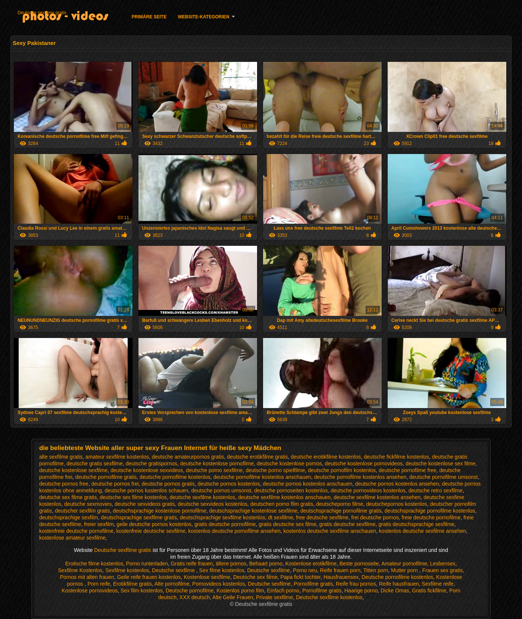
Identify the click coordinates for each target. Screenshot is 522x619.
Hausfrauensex (340, 577)
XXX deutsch (195, 597)
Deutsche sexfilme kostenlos (329, 597)
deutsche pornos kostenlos (229, 484)
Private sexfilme (274, 597)
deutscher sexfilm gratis (82, 511)
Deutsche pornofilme (190, 591)
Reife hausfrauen (399, 584)
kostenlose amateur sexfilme (72, 538)
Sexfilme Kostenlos (80, 570)
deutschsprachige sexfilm (68, 517)
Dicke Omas (395, 591)
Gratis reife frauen (192, 564)
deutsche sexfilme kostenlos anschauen (284, 497)
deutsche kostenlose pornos (289, 463)
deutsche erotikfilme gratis (257, 457)
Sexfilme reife (438, 584)
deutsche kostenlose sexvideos (146, 470)
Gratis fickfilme (429, 591)
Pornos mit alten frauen (87, 577)
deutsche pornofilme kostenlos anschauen (262, 477)
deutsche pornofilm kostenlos (342, 470)
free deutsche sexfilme (322, 517)
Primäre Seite (149, 16)
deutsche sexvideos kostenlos (212, 504)
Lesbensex (442, 564)
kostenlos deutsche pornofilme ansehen (234, 531)
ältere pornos (231, 564)
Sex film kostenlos (141, 591)
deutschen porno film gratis (281, 504)
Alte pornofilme (172, 584)
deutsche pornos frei (115, 484)
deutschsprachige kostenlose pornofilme (159, 511)
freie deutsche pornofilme (431, 517)
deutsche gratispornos (151, 463)
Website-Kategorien (203, 16)
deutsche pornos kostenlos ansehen (397, 484)
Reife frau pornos (356, 584)
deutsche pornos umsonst (221, 490)
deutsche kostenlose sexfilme (73, 470)
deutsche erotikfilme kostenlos (326, 457)
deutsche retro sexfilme (436, 490)
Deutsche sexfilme (174, 570)
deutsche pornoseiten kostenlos (291, 490)
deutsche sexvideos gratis (145, 504)
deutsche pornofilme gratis (106, 477)
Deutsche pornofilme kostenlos (397, 577)
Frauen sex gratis (442, 570)
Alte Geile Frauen (233, 597)
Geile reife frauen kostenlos (149, 577)
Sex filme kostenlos (221, 570)
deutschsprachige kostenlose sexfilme (253, 511)
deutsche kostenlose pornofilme (217, 463)
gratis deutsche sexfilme (347, 524)
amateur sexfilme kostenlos (117, 457)
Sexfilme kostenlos (127, 570)
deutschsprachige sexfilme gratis (139, 517)
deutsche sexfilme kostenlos (202, 497)
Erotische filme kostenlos (94, 564)
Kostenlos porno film (240, 591)
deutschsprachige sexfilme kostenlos (222, 517)
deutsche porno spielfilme (275, 470)
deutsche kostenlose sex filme (441, 463)
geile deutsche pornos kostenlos (154, 524)
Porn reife (99, 584)
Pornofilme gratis (313, 584)
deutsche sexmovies (88, 504)
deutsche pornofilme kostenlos (175, 477)
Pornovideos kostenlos (218, 584)
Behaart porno (266, 564)
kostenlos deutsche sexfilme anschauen (330, 531)
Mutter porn (405, 570)
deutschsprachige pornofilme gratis (341, 511)
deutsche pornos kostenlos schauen (146, 490)
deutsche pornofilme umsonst (443, 477)
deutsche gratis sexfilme (95, 463)
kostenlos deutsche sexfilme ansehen (422, 531)
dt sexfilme (280, 517)
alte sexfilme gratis (61, 457)
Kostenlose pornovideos (89, 591)
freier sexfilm (98, 524)
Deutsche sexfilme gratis (42, 12)
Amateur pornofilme (404, 564)
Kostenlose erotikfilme (310, 564)
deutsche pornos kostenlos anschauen (307, 484)
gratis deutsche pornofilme (225, 524)
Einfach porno (283, 591)
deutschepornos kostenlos (396, 504)
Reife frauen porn (340, 570)
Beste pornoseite (359, 564)
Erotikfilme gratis (132, 584)
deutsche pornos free (64, 484)
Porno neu (305, 570)
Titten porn (375, 570)
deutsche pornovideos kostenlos (368, 490)
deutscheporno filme (339, 504)
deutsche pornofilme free (407, 470)
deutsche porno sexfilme (214, 470)
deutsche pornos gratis (168, 484)
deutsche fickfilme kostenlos (396, 457)
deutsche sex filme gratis (68, 497)
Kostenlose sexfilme (207, 577)
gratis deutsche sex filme (287, 524)
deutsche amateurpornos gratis (188, 457)
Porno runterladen (147, 564)
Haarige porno (361, 591)
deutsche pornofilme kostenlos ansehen (360, 477)
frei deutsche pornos (375, 517)
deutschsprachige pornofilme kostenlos (430, 511)
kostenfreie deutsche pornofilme (76, 531)
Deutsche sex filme (255, 577)
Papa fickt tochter (300, 577)
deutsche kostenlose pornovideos (364, 463)
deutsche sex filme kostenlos (133, 497)
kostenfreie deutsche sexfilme (150, 531)
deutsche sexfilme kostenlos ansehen (377, 497)
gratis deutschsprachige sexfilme (416, 524)
